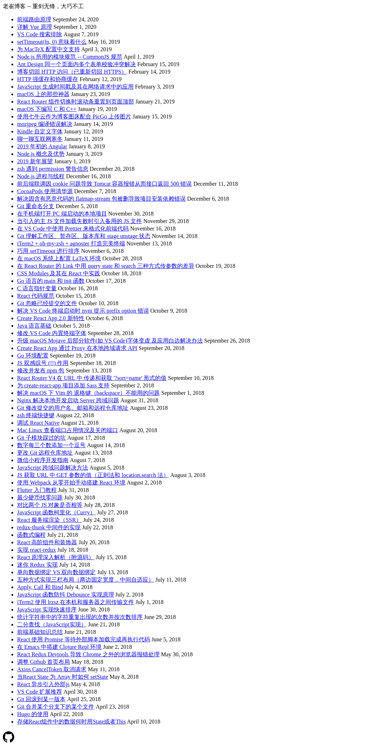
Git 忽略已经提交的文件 (47, 303)
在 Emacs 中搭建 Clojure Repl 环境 (59, 647)
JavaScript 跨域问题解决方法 (52, 468)
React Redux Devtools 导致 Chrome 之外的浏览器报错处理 (88, 654)
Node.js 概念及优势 (41, 154)
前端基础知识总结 (40, 632)
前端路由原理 (34, 19)
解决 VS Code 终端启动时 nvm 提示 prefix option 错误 (83, 311)
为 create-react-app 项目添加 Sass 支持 (63, 385)
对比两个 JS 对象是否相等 (49, 505)
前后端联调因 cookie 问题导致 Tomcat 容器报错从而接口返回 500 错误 (104, 184)
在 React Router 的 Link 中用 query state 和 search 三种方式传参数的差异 (105, 266)
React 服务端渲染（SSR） (49, 520)
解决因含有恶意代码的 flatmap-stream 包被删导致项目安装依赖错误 (101, 199)
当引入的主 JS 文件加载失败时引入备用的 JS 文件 (79, 221)
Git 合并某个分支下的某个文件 (55, 707)
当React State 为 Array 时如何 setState (62, 677)
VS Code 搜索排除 (39, 34)
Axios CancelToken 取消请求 (51, 669)
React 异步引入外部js (43, 684)
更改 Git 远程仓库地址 (45, 453)
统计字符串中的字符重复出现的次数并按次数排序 (80, 617)
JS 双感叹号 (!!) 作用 (42, 363)
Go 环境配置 (32, 356)
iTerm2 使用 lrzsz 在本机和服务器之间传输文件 (75, 602)
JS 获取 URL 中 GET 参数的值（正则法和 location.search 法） (93, 475)
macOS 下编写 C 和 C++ (47, 109)
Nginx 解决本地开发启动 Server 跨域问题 (68, 400)
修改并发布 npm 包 (40, 370)
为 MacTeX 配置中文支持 (48, 49)
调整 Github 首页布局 (43, 662)
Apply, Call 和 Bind (40, 587)
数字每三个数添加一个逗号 (51, 445)
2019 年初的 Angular (42, 146)
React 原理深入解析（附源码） (55, 557)
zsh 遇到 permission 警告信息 (52, 169)
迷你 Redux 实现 (37, 565)
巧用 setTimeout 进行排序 (48, 251)
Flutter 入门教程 (37, 490)
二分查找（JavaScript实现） (52, 624)
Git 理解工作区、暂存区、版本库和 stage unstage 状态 (83, 236)
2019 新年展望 (35, 161)
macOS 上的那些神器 (43, 94)
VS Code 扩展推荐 (39, 692)
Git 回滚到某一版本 (41, 699)
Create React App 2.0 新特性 (50, 318)
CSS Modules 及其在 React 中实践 (58, 273)
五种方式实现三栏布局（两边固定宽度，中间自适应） (85, 580)
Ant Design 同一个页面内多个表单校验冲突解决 (76, 64)
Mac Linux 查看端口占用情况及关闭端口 (67, 430)
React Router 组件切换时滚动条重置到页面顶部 (75, 102)
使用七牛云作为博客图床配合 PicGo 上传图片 (74, 116)
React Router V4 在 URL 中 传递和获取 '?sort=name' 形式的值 (91, 378)
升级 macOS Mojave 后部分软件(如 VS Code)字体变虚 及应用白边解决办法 (110, 341)
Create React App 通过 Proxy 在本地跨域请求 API (77, 348)
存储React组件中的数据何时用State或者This (71, 722)
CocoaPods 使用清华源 (45, 191)
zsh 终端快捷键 (36, 415)
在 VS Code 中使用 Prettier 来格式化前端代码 (73, 229)
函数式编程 (31, 535)
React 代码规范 (35, 296)
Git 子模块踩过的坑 (41, 438)
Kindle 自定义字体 (40, 131)
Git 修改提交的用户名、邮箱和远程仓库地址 (72, 408)
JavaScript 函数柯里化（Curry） (56, 512)
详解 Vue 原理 (34, 27)
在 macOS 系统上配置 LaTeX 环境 (59, 258)
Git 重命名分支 (35, 206)
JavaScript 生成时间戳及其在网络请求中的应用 (75, 87)
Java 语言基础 (34, 326)
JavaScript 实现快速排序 (47, 609)
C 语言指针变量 (37, 288)
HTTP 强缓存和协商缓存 (47, 79)
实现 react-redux (36, 550)
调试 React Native (38, 423)
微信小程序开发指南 (42, 460)
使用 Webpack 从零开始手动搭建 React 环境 (71, 483)
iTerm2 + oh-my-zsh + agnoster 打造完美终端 (71, 243)
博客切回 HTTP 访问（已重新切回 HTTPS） (72, 72)
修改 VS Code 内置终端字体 (51, 333)
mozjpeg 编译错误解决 (44, 124)
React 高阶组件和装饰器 (47, 542)
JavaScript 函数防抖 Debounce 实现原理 (65, 595)
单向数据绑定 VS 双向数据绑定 (56, 572)
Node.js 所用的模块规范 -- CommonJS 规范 (69, 57)
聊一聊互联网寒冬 (40, 139)
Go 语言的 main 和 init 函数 (50, 281)
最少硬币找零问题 (40, 497)
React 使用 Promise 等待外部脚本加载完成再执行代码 (83, 639)
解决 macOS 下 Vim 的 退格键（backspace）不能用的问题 (88, 393)
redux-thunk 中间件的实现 (49, 527)
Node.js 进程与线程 (41, 176)
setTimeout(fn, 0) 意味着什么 (52, 42)
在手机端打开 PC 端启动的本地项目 (62, 214)
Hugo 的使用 (32, 714)
